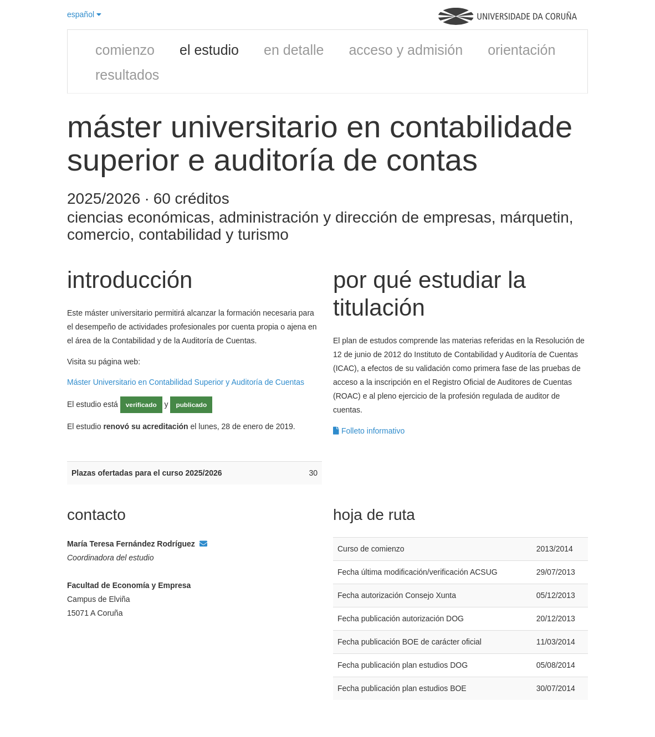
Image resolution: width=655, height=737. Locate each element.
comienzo (125, 50)
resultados (127, 75)
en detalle (294, 50)
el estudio (209, 50)
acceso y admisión (406, 50)
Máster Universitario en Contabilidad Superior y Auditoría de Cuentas (185, 382)
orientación (521, 50)
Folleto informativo (369, 430)
